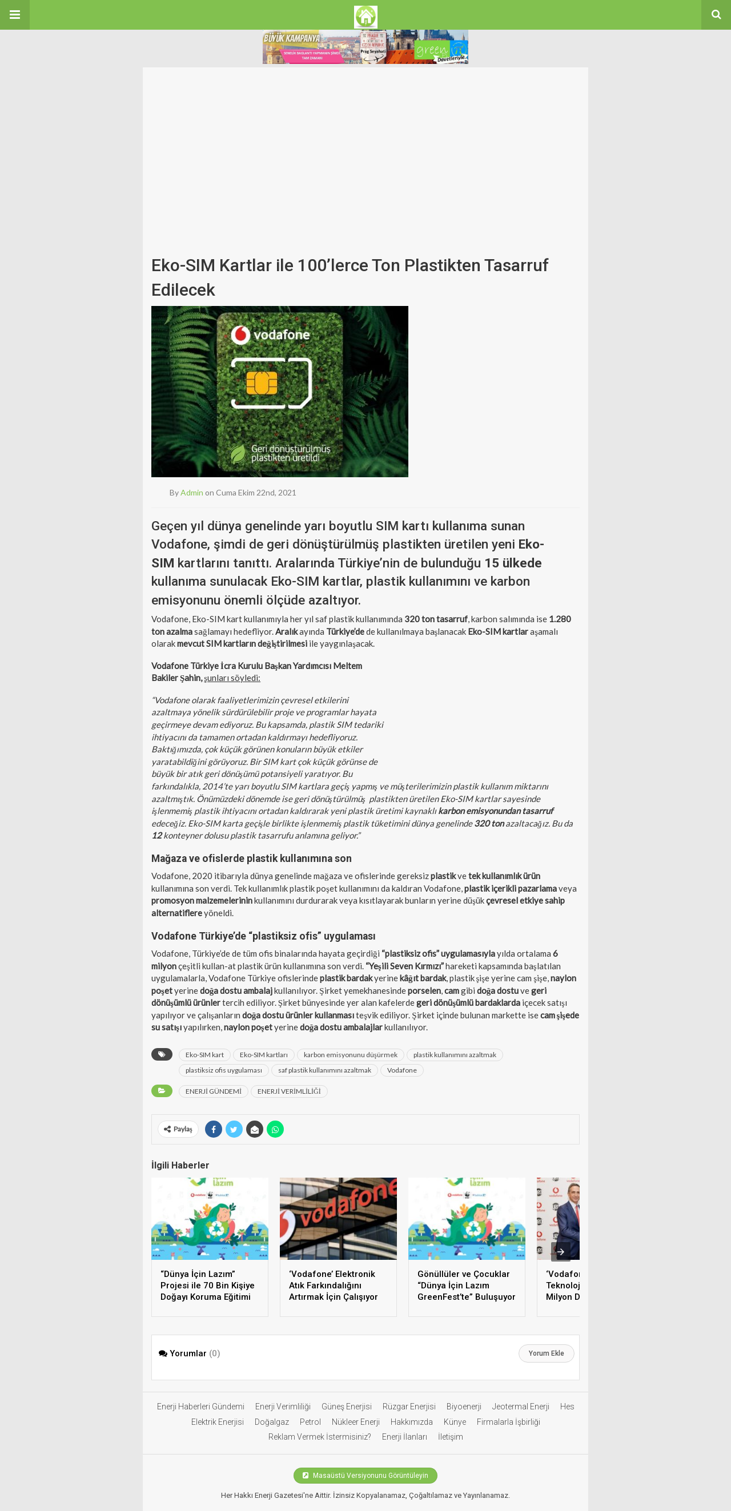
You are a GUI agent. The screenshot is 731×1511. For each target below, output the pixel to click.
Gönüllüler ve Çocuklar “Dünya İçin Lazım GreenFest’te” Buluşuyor (466, 1285)
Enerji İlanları (404, 1436)
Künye (455, 1422)
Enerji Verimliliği (283, 1406)
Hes (567, 1406)
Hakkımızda (412, 1422)
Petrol (310, 1422)
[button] (15, 15)
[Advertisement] (365, 164)
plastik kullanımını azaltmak (454, 1054)
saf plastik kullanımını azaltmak (324, 1070)
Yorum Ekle (546, 1353)
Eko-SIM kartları (264, 1054)
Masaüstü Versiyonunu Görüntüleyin (365, 1476)
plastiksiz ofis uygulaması (224, 1070)
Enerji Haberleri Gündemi (200, 1406)
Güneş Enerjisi (347, 1406)
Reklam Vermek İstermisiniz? (319, 1436)
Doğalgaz (272, 1422)
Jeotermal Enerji (520, 1406)
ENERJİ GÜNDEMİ (214, 1091)
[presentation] (561, 1252)
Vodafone (402, 1070)
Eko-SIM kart (205, 1054)
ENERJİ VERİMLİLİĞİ (289, 1091)
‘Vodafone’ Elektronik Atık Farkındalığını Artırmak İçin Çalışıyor (333, 1285)
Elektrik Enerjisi (217, 1422)
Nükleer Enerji (356, 1422)
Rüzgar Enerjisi (409, 1406)
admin (191, 492)
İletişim (450, 1436)
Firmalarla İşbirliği (508, 1422)
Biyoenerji (464, 1406)
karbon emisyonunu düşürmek (350, 1054)
